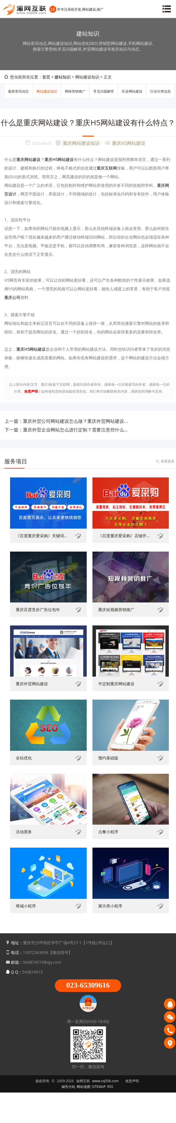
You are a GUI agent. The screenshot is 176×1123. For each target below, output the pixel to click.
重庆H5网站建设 (128, 143)
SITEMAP (99, 1086)
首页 (46, 77)
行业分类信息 (160, 91)
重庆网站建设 (28, 159)
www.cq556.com (105, 1080)
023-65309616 (88, 985)
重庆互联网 (107, 168)
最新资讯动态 (18, 91)
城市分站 (68, 1086)
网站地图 (83, 1086)
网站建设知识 (46, 91)
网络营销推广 (75, 91)
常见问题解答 (103, 91)
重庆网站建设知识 (81, 143)
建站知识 (63, 77)
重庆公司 (12, 297)
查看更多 (168, 461)
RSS (110, 1086)
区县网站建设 (132, 91)
